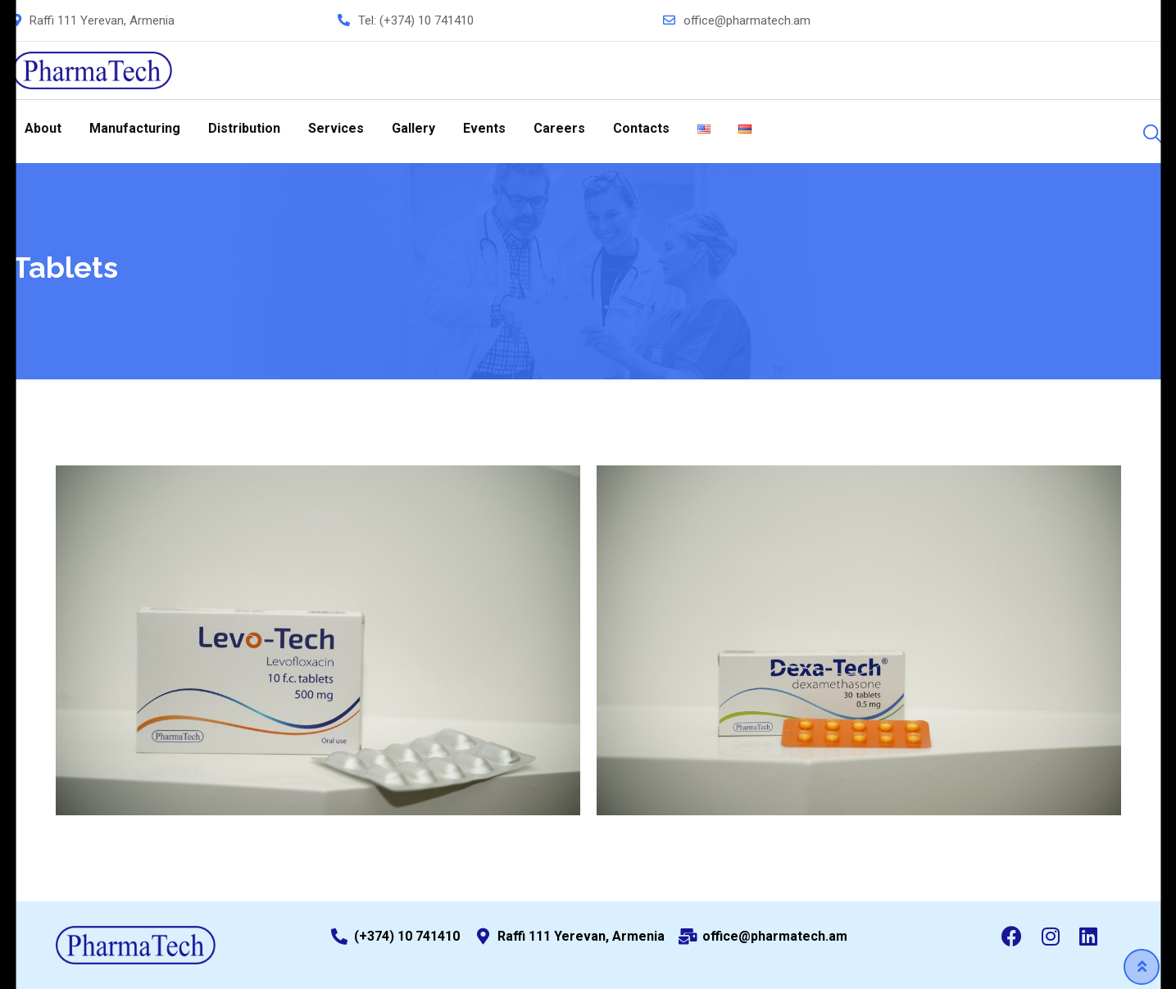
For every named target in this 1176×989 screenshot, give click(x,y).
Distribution (244, 128)
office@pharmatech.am (746, 20)
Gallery (413, 128)
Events (484, 128)
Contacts (641, 128)
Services (336, 128)
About (43, 128)
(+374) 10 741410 (426, 20)
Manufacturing (134, 128)
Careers (559, 128)
